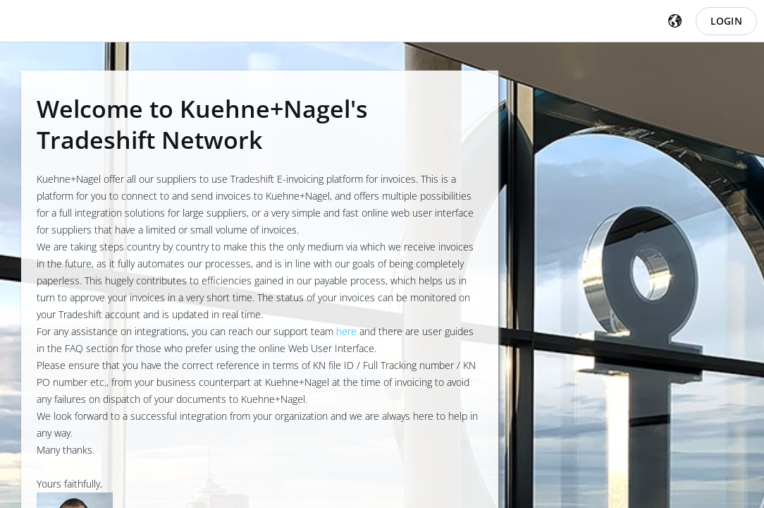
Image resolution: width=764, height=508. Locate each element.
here (346, 331)
